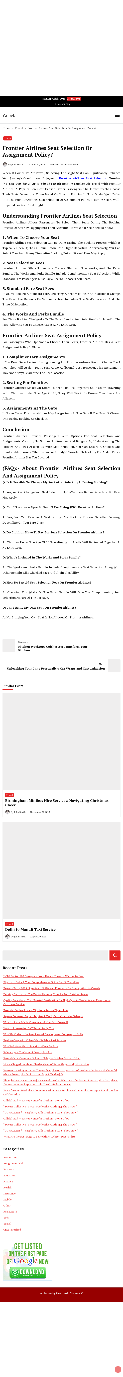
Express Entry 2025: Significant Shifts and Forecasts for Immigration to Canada (51, 988)
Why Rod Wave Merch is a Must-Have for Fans (30, 1046)
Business (8, 1169)
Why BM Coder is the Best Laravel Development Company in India (43, 1034)
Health (7, 1187)
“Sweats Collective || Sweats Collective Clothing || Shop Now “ (40, 1106)
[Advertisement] (61, 23)
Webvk (9, 115)
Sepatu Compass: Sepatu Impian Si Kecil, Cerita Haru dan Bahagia (43, 1016)
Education (9, 1175)
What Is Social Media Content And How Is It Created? (35, 1022)
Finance (8, 1181)
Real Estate (10, 1211)
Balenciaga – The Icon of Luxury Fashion (27, 1052)
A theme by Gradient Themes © (61, 1293)
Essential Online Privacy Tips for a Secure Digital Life (35, 1010)
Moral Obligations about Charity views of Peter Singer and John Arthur (46, 1064)
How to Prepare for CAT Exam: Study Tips (28, 1028)
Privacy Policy (62, 104)
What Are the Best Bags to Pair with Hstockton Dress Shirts (39, 1136)
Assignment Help (13, 1163)
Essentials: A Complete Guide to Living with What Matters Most (41, 1058)
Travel (7, 138)
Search (114, 955)
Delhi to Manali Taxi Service (30, 929)
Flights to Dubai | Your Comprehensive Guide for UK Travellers (41, 982)
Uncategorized (12, 1229)
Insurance (9, 1193)
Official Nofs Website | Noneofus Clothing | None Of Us (36, 1100)
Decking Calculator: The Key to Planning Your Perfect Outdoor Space (45, 994)
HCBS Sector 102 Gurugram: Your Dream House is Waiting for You (43, 976)
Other (7, 1205)
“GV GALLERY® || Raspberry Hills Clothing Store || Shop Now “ (40, 1112)
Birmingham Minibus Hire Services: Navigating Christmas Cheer (56, 802)
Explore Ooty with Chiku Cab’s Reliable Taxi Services (34, 1040)
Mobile (7, 1199)
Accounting (10, 1157)
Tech (6, 1217)
